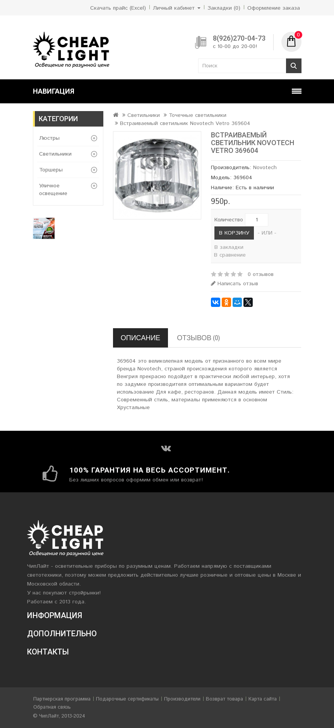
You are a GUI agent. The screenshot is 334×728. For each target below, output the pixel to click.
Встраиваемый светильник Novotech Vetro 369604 (185, 123)
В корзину (234, 233)
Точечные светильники (197, 115)
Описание (140, 338)
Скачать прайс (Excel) (118, 8)
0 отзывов (261, 274)
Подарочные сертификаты (127, 699)
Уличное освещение (53, 189)
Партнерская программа (62, 699)
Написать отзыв (234, 284)
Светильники (55, 154)
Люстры (49, 138)
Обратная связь (52, 707)
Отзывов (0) (198, 338)
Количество (228, 220)
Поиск (293, 65)
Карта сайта (262, 699)
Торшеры (51, 170)
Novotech (265, 167)
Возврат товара (224, 699)
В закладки (228, 247)
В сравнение (230, 255)
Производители (182, 699)
